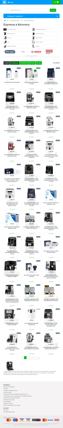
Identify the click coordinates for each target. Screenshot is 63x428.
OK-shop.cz (13, 417)
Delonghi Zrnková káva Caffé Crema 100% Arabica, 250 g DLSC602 (31, 204)
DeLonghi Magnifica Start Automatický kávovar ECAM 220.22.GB (31, 180)
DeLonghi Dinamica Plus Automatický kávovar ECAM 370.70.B (51, 180)
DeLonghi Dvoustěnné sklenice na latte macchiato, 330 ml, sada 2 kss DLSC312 (12, 180)
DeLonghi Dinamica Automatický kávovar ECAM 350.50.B (12, 252)
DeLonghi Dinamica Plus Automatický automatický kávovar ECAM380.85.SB (12, 301)
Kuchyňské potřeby (14, 20)
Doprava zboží (7, 392)
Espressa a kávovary (29, 20)
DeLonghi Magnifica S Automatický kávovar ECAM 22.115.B (12, 108)
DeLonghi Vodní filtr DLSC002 (12, 82)
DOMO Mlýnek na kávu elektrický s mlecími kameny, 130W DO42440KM (51, 277)
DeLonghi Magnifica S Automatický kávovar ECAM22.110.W (12, 204)
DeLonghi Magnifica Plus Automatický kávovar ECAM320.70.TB (51, 325)
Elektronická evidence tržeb (11, 398)
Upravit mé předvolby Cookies (11, 405)
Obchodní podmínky (9, 387)
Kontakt (5, 388)
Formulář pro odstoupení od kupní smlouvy (15, 394)
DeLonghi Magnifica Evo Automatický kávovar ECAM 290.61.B (31, 132)
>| (38, 357)
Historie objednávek (9, 412)
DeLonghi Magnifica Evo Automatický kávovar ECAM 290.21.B (31, 252)
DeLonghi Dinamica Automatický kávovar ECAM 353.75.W (12, 349)
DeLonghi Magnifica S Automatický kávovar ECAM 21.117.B (51, 108)
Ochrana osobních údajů (10, 390)
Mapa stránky (7, 401)
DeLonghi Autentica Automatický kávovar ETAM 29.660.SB (31, 156)
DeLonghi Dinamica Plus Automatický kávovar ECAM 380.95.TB (51, 228)
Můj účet (5, 410)
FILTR (6, 63)
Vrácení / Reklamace (9, 399)
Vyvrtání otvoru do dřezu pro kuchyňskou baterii (17, 396)
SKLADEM (57, 63)
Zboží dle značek (8, 403)
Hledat (53, 10)
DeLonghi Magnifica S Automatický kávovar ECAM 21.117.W (51, 156)
